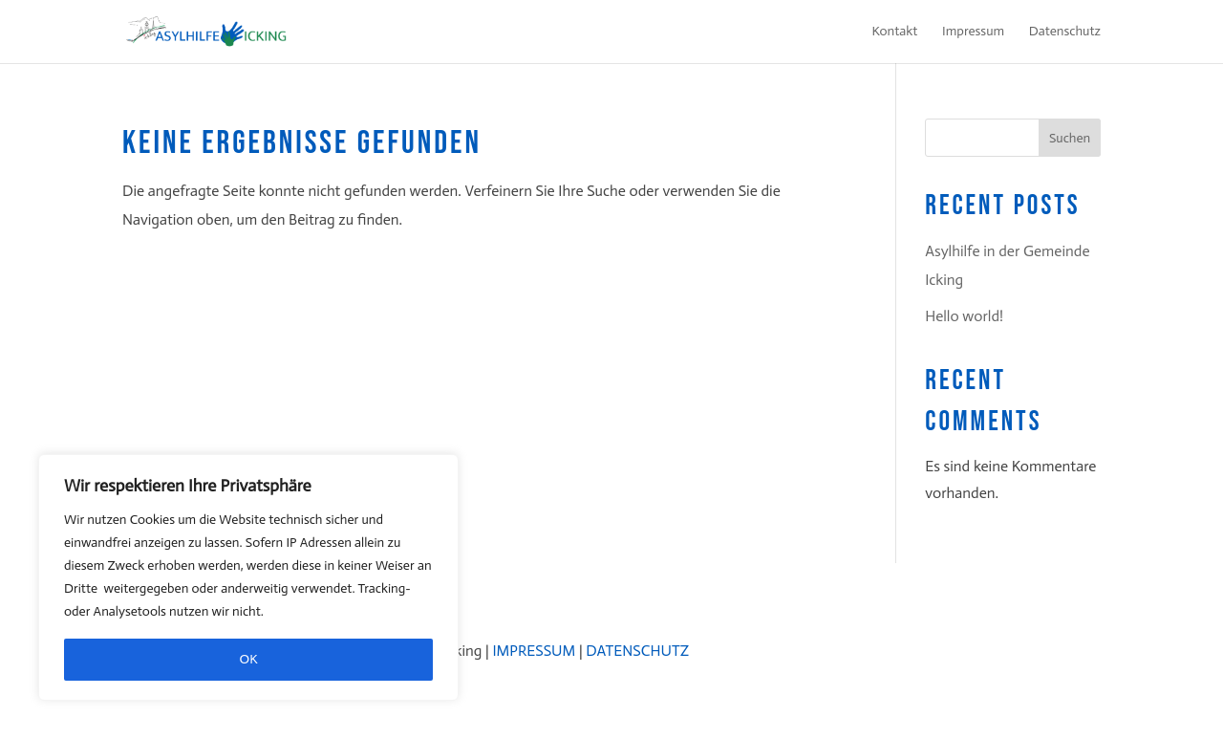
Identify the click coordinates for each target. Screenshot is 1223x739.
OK (249, 659)
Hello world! (964, 316)
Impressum (973, 32)
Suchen (1069, 138)
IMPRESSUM (533, 650)
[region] (248, 577)
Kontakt (895, 32)
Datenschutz (1065, 32)
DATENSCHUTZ (637, 650)
